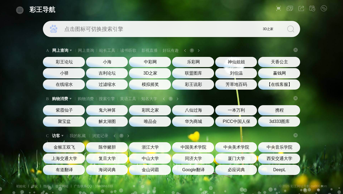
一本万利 (236, 110)
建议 (34, 186)
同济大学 (193, 158)
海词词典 (107, 169)
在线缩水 (64, 84)
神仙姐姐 (236, 62)
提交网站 (61, 186)
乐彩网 (193, 62)
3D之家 (268, 29)
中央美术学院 (236, 147)
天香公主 (279, 62)
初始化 (21, 186)
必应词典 (236, 169)
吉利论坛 (107, 73)
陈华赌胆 (107, 147)
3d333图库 (279, 121)
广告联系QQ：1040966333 (93, 186)
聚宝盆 (64, 121)
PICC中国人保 (236, 121)
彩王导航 (42, 9)
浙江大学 (150, 147)
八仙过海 (193, 110)
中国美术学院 (193, 147)
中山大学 (150, 158)
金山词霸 (150, 169)
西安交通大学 (279, 158)
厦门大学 (236, 158)
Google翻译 (193, 169)
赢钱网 (279, 73)
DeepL (279, 169)
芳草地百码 (236, 84)
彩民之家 (150, 110)
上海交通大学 (64, 158)
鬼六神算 (107, 110)
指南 (46, 186)
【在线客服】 (279, 84)
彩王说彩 (193, 84)
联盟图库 (193, 73)
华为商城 (193, 121)
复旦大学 (107, 158)
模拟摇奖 (150, 84)
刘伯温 (236, 73)
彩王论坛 (64, 62)
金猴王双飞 (64, 147)
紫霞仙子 (64, 110)
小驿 (64, 73)
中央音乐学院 (279, 147)
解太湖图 (107, 121)
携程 (279, 110)
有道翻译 (64, 169)
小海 (107, 62)
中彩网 (150, 62)
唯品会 (150, 121)
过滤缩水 (107, 84)
